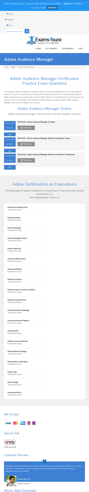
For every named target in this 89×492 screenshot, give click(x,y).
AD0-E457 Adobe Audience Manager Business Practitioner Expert (42, 140)
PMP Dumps (10, 463)
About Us (19, 483)
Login (8, 14)
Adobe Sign (10, 315)
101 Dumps (24, 463)
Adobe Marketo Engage (15, 302)
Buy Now (26, 129)
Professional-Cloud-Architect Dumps (51, 466)
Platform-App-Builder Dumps (10, 473)
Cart (82, 49)
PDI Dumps (24, 471)
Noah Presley (22, 419)
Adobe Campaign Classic (57, 224)
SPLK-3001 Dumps (64, 472)
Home (40, 49)
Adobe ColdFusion (13, 250)
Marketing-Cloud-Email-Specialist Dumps (78, 466)
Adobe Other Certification (58, 302)
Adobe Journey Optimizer (58, 289)
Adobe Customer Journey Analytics (20, 263)
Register (7, 19)
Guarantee (30, 483)
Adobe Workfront (13, 329)
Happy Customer (22, 423)
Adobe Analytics (54, 210)
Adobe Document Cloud (57, 263)
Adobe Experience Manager (17, 276)
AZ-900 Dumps (38, 472)
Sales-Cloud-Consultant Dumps (37, 465)
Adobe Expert (11, 289)
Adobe (13, 67)
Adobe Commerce (55, 250)
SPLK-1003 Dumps (51, 472)
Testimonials (69, 49)
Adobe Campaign (13, 224)
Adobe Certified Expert (57, 237)
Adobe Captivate (12, 237)
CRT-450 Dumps (65, 464)
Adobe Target (53, 315)
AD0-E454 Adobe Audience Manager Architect (34, 124)
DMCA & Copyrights (74, 483)
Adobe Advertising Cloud (16, 210)
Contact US (59, 483)
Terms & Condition (44, 483)
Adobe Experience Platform (59, 276)
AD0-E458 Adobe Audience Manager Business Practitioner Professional (44, 156)
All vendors (53, 49)
